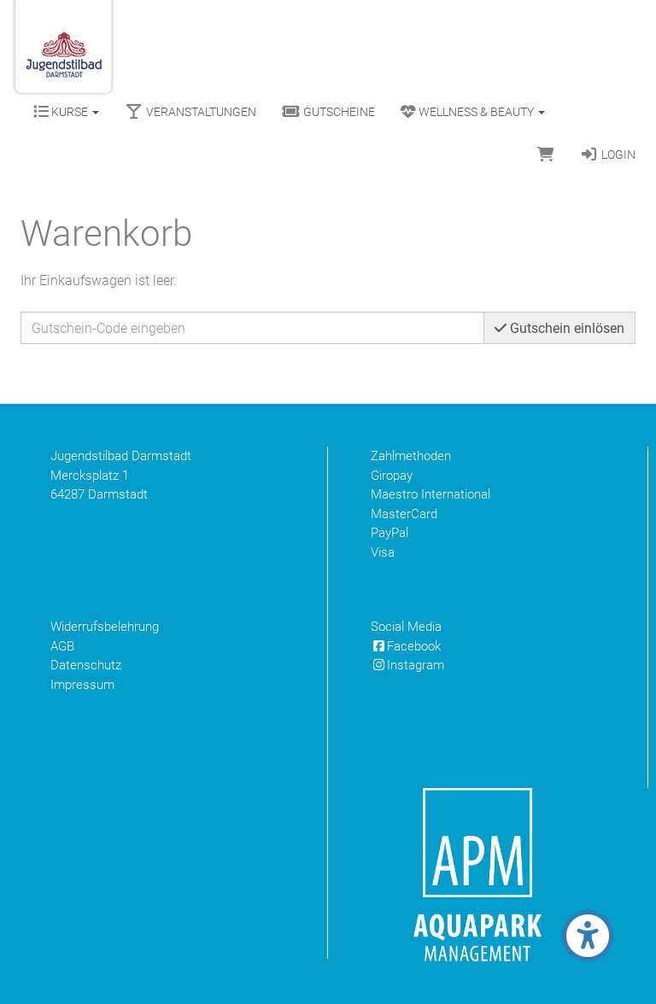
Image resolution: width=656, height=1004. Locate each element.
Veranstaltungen (190, 112)
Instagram (407, 665)
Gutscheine (328, 112)
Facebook (406, 646)
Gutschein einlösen (559, 328)
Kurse (66, 112)
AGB (62, 646)
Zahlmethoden (411, 456)
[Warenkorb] (545, 154)
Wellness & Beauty (473, 112)
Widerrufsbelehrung (104, 626)
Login (608, 154)
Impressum (82, 684)
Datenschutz (85, 665)
